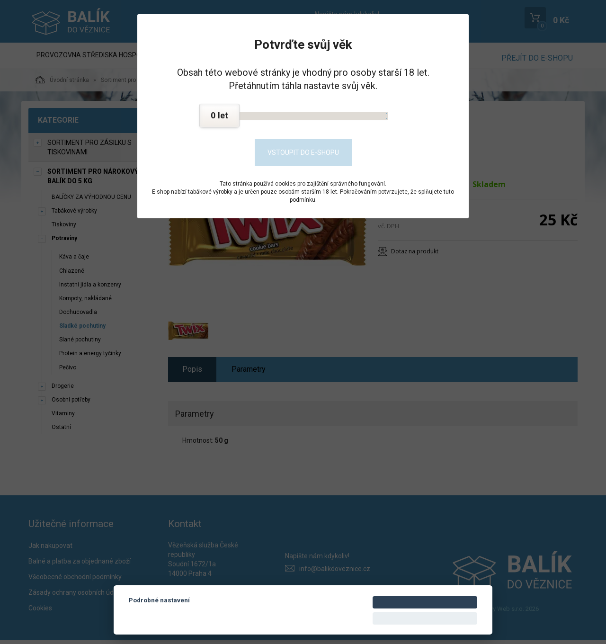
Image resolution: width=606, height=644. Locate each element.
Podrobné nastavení (159, 600)
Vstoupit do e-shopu (303, 152)
